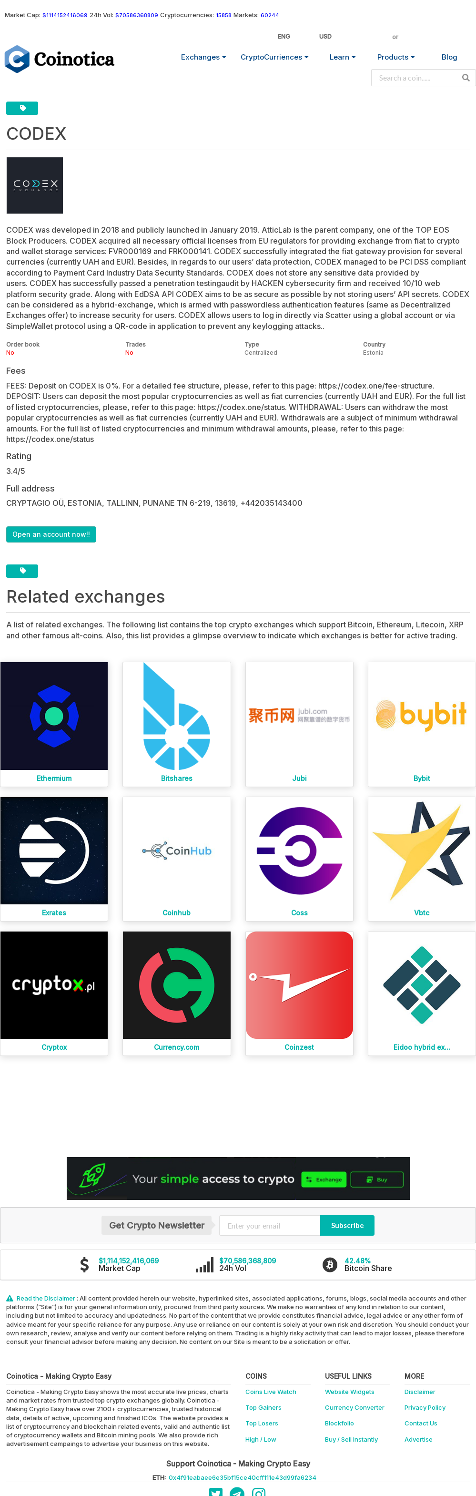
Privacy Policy (425, 1407)
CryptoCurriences (275, 56)
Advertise (419, 1439)
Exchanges (203, 56)
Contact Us (421, 1423)
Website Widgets (350, 1391)
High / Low (260, 1439)
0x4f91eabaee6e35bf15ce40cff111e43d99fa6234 (242, 1477)
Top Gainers (263, 1407)
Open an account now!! (51, 534)
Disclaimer (420, 1391)
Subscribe (347, 1225)
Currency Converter (355, 1407)
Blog (449, 56)
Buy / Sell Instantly (351, 1439)
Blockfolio (339, 1423)
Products (396, 56)
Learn (343, 56)
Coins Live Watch (270, 1391)
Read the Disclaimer (41, 1298)
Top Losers (261, 1423)
